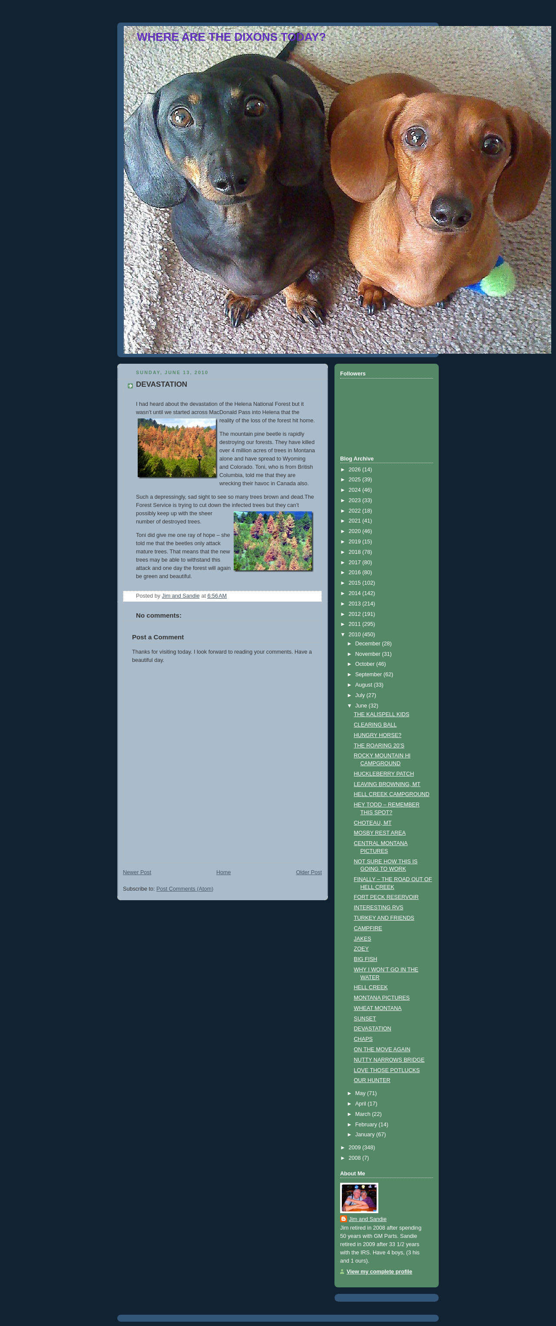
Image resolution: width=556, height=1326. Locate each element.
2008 (356, 1158)
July (361, 695)
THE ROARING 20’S (379, 746)
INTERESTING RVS (379, 908)
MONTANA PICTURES (382, 998)
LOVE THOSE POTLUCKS (387, 1070)
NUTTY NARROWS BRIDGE (389, 1060)
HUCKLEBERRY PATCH (384, 774)
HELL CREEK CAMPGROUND (392, 794)
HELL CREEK (371, 987)
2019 (356, 542)
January (365, 1135)
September (369, 674)
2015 (356, 583)
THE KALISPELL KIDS (382, 714)
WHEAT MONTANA (378, 1008)
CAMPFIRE (368, 928)
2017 (356, 562)
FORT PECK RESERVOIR (386, 897)
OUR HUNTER (372, 1080)
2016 (356, 572)
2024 (356, 490)
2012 (356, 614)
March (363, 1114)
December (368, 644)
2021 (356, 521)
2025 (356, 480)
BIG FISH (365, 959)
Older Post (309, 872)
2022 (356, 511)
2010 (356, 635)
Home (223, 872)
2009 (356, 1148)
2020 (356, 531)
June (362, 706)
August (364, 685)
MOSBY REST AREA (380, 833)
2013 (356, 604)
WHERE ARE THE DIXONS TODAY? (231, 36)
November (368, 654)
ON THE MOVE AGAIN (382, 1049)
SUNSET (365, 1019)
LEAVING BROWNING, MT (387, 784)
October (365, 664)
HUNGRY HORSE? (378, 735)
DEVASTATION (372, 1029)
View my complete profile (379, 1272)
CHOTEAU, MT (373, 823)
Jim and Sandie (368, 1219)
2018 (356, 552)
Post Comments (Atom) (184, 889)
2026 (356, 470)
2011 (356, 624)
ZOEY (361, 949)
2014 (356, 593)
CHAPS (363, 1039)
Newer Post (137, 872)
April (361, 1104)
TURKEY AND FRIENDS (384, 918)
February (367, 1125)
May (361, 1093)
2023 (356, 500)
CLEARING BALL (375, 725)
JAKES (362, 939)
